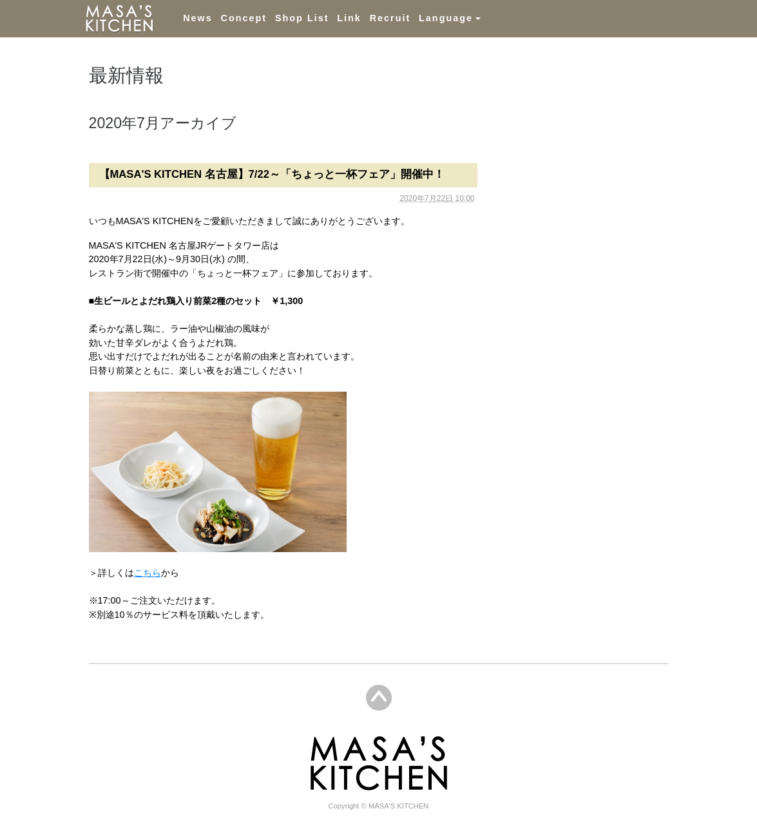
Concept (244, 18)
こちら (147, 573)
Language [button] (446, 18)
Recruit (390, 18)
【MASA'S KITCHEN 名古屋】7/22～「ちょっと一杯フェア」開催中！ (272, 174)
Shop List (302, 18)
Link (349, 18)
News (198, 18)
